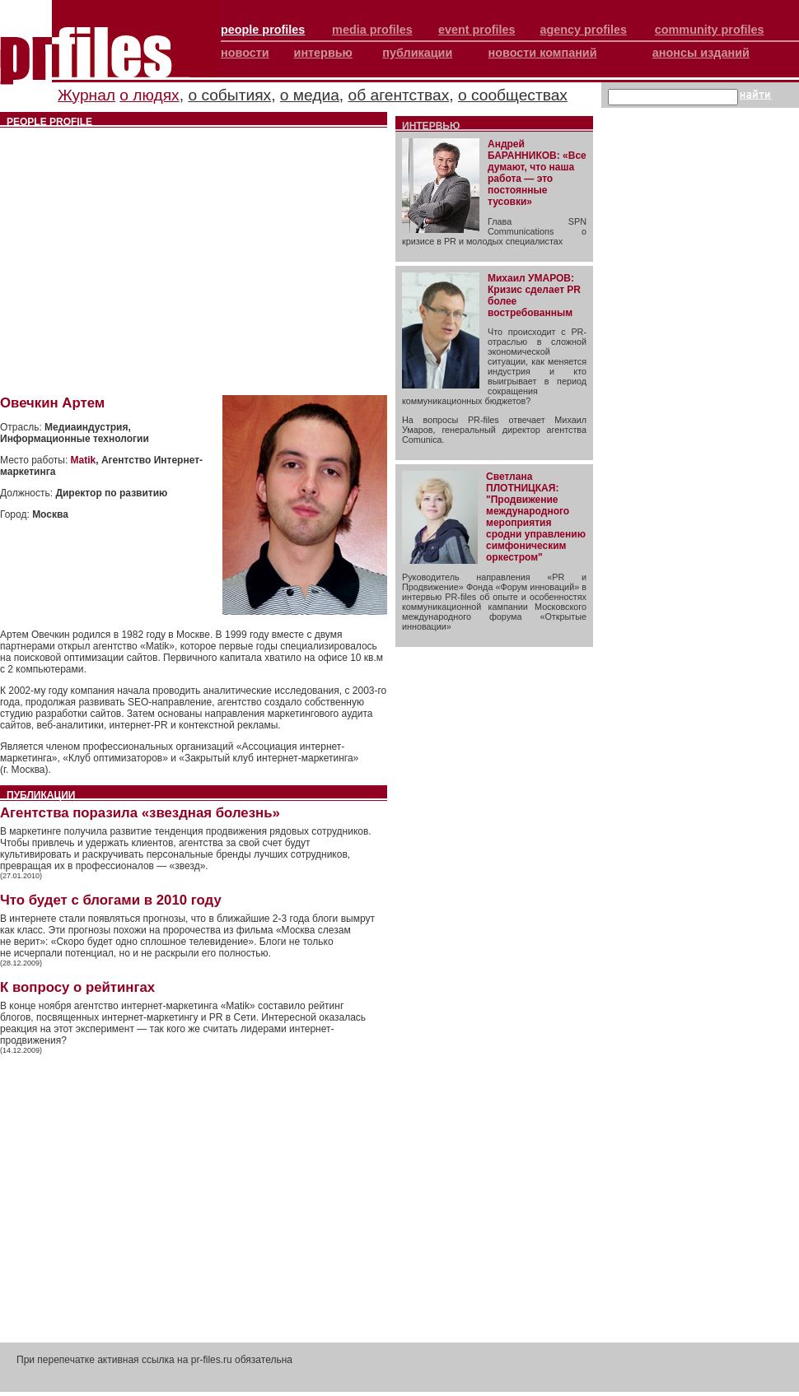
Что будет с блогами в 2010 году (111, 900)
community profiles (709, 29)
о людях (149, 95)
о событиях (229, 95)
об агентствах (399, 95)
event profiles (477, 29)
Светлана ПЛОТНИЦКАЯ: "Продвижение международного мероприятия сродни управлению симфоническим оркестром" (536, 517)
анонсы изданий (701, 52)
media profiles (372, 29)
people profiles (263, 29)
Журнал (86, 95)
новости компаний (542, 52)
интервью (323, 52)
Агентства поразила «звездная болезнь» (140, 813)
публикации (417, 52)
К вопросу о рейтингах (77, 987)
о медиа (309, 95)
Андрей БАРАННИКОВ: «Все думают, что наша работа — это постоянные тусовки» (537, 172)
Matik (83, 460)
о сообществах (513, 95)
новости (245, 52)
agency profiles (583, 29)
